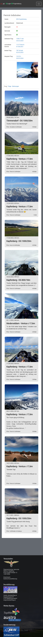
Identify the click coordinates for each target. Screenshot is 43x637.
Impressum (6, 577)
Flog (5, 86)
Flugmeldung (16, 3)
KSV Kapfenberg (21, 19)
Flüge (9, 86)
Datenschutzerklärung (10, 579)
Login (8, 3)
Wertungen (15, 86)
